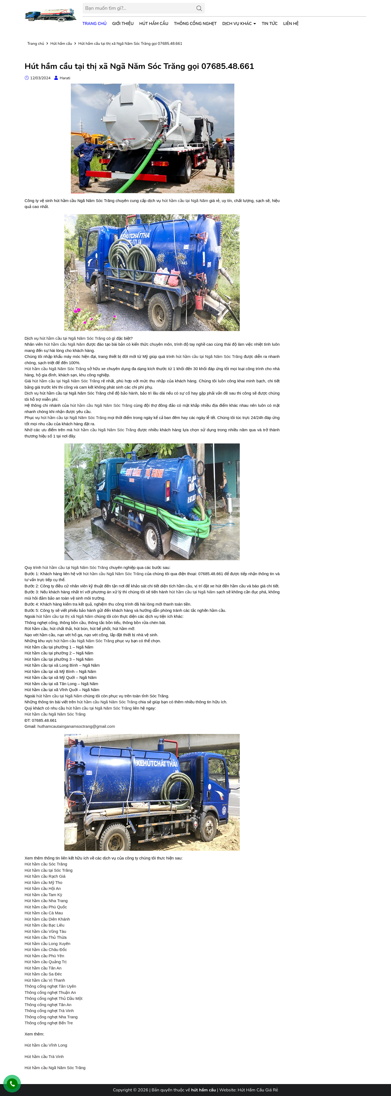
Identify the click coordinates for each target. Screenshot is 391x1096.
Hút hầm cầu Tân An (43, 968)
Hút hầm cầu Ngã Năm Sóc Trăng (55, 368)
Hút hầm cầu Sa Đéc (43, 974)
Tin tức (270, 23)
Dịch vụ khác (237, 23)
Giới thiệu (123, 23)
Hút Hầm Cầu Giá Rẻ (258, 1090)
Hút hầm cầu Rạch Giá (45, 876)
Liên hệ (291, 23)
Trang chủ (95, 23)
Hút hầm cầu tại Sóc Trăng (49, 870)
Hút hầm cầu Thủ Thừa (46, 937)
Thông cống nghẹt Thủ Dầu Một (54, 998)
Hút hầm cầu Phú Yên (44, 955)
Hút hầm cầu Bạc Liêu (45, 925)
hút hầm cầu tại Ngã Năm (185, 200)
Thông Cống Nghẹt (195, 23)
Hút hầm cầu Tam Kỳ (43, 894)
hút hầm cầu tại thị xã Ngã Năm (64, 616)
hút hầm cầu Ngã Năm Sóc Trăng (101, 405)
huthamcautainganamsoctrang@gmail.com (76, 726)
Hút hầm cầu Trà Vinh (44, 1056)
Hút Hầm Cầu (153, 23)
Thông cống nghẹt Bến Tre (49, 1023)
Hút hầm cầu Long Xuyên (48, 943)
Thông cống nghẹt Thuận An (50, 992)
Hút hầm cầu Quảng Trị (46, 961)
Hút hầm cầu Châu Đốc (46, 949)
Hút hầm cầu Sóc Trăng (46, 864)
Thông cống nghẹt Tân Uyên (50, 986)
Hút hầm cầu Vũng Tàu (45, 931)
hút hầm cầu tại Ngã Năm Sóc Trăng (72, 338)
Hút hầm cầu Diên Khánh (47, 919)
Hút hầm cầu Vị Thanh (45, 980)
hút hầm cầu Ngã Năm (64, 344)
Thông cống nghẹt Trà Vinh (49, 1010)
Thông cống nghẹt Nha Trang (51, 1017)
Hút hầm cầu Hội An (43, 888)
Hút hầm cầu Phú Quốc (46, 907)
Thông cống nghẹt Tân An (48, 1004)
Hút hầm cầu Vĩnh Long (46, 1045)
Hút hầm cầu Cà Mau (44, 913)
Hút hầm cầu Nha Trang (46, 900)
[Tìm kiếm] (199, 8)
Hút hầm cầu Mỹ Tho (43, 882)
